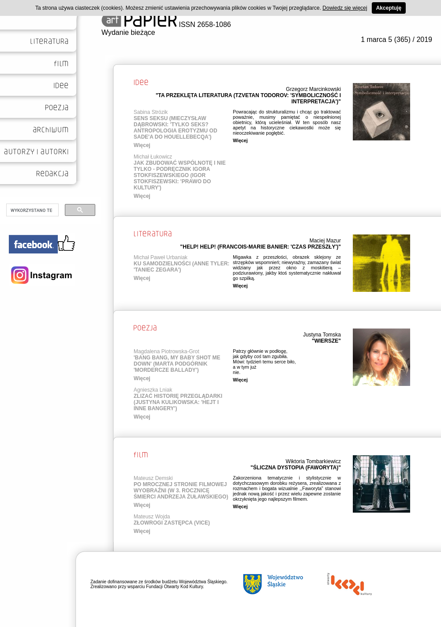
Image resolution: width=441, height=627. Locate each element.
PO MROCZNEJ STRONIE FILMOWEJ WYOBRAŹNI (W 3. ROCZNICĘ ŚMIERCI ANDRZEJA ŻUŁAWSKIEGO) (181, 490)
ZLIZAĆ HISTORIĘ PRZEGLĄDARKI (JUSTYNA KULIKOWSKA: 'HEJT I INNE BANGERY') (178, 402)
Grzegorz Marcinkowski (313, 89)
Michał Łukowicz (153, 157)
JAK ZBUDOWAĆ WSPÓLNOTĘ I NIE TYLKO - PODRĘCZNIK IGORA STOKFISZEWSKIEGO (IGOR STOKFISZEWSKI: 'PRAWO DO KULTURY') (180, 175)
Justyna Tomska (322, 335)
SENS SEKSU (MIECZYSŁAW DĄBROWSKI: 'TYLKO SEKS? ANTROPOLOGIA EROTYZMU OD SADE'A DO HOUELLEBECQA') (175, 127)
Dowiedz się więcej (344, 8)
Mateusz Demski (153, 478)
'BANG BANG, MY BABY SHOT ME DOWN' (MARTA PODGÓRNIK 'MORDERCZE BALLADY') (177, 364)
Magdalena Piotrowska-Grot (166, 351)
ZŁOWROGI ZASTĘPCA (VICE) (172, 523)
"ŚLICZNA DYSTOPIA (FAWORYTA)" (295, 468)
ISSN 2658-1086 (166, 24)
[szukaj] (31, 210)
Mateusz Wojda (152, 517)
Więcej (142, 145)
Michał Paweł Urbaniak (160, 257)
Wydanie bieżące (128, 32)
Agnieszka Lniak (153, 390)
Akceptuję (388, 8)
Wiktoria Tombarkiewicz (313, 461)
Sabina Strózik (151, 112)
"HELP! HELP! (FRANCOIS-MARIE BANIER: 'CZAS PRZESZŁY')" (260, 247)
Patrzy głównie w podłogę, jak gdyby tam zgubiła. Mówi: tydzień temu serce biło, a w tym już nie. (264, 361)
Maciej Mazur (325, 241)
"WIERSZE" (326, 341)
